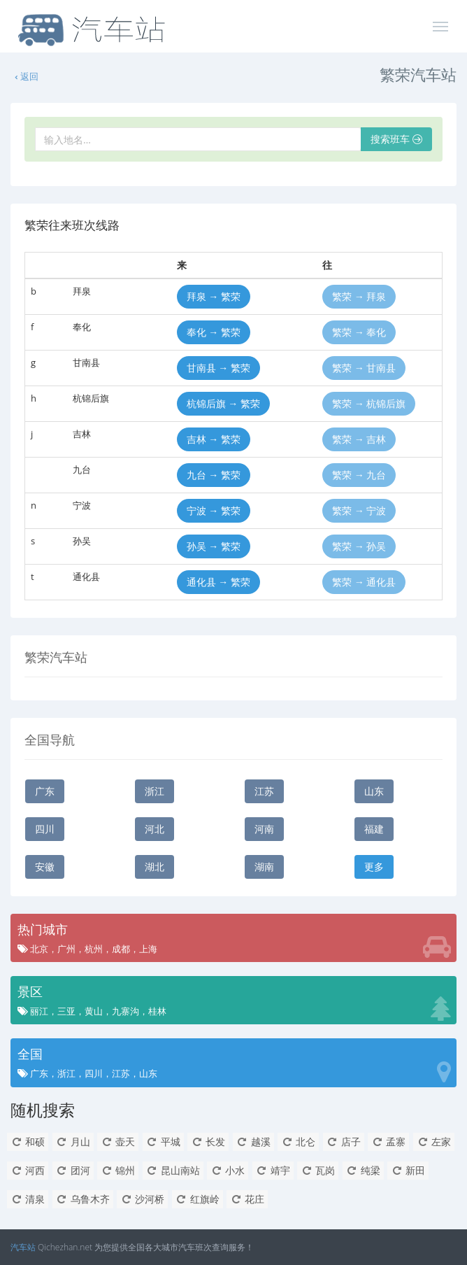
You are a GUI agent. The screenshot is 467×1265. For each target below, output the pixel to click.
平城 (163, 1141)
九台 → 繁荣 (213, 474)
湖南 (264, 866)
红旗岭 (197, 1199)
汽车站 (23, 1247)
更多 (374, 866)
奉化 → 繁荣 (213, 332)
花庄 (247, 1199)
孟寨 (388, 1141)
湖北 (154, 866)
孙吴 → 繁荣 (213, 546)
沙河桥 (142, 1199)
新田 (408, 1170)
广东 (45, 791)
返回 (25, 76)
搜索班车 (396, 139)
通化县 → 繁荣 (218, 581)
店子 (343, 1141)
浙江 (154, 791)
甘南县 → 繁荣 (218, 367)
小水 (227, 1170)
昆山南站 (173, 1170)
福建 (374, 828)
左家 (434, 1141)
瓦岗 (318, 1170)
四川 (45, 828)
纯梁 (363, 1170)
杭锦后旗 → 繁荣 (223, 403)
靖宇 (273, 1170)
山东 (374, 791)
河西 (27, 1170)
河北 (154, 828)
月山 (73, 1141)
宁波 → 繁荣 (213, 510)
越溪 (253, 1141)
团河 (73, 1170)
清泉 (27, 1199)
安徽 (45, 866)
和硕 (27, 1141)
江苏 (264, 791)
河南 (264, 828)
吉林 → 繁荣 (213, 439)
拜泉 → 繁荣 (213, 296)
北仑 (298, 1141)
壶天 (118, 1141)
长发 (208, 1141)
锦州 (118, 1170)
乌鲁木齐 (83, 1199)
